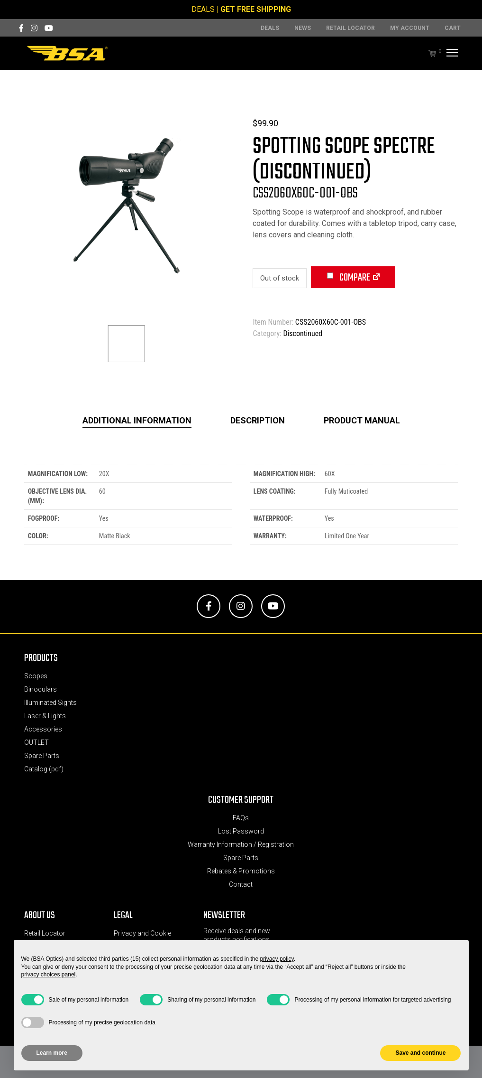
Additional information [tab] (136, 420)
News (302, 28)
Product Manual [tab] (362, 420)
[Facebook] (21, 28)
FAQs (241, 818)
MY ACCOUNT (409, 28)
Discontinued (302, 333)
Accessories (43, 729)
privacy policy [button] (277, 959)
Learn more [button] (51, 1053)
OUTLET (36, 742)
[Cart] (427, 53)
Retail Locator (350, 28)
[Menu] (451, 53)
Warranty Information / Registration (241, 844)
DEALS (203, 9)
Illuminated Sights (50, 702)
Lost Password (241, 831)
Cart (453, 28)
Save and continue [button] (420, 1053)
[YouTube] (49, 28)
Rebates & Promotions (241, 871)
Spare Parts (41, 755)
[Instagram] (34, 28)
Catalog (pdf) (44, 769)
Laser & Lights (45, 716)
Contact (241, 884)
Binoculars (40, 689)
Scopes (35, 676)
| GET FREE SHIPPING (254, 9)
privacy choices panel (48, 974)
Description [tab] (257, 420)
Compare (348, 278)
